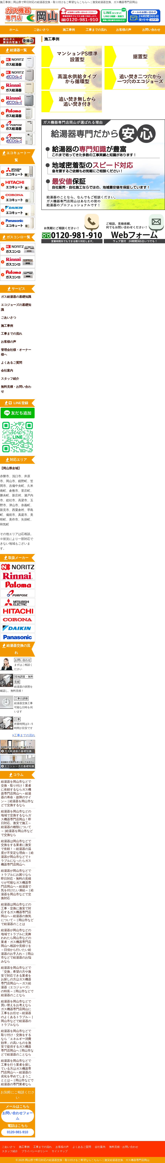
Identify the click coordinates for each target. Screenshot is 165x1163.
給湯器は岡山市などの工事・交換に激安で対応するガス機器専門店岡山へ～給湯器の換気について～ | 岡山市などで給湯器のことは (17, 914)
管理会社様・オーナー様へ (16, 352)
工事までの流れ (96, 29)
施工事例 (69, 29)
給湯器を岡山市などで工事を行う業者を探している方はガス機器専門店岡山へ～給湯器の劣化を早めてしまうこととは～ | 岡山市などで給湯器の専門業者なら (17, 1072)
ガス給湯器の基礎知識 (16, 296)
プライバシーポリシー (35, 1151)
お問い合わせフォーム (17, 1115)
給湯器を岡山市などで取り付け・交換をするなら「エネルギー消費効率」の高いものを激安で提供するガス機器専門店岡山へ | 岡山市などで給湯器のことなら (17, 1042)
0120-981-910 (17, 1132)
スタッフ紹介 (10, 378)
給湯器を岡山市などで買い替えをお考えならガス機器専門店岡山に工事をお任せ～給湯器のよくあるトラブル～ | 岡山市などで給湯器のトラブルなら (17, 1013)
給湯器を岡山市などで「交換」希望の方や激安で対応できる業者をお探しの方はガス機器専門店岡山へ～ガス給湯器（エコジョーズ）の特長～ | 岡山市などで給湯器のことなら (17, 981)
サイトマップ (60, 1151)
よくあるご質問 (11, 362)
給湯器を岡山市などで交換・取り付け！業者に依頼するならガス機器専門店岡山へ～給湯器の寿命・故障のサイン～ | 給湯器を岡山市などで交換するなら (17, 793)
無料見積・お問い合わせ (16, 389)
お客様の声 (123, 29)
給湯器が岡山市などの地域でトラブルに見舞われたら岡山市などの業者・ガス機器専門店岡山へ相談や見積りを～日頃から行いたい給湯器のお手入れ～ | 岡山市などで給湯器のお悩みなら (17, 946)
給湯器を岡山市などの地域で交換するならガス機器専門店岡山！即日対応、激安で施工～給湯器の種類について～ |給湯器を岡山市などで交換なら (17, 823)
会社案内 (7, 370)
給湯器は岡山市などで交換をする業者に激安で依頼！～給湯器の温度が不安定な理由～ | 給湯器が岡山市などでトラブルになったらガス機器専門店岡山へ (17, 852)
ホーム (13, 29)
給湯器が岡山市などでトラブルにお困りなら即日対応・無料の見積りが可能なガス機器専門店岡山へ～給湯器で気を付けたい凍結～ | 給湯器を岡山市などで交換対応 (17, 884)
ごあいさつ (41, 29)
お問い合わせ (151, 29)
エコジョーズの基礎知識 (16, 307)
